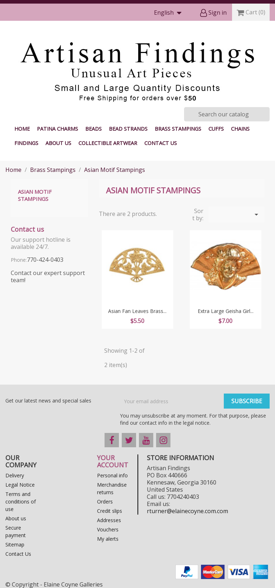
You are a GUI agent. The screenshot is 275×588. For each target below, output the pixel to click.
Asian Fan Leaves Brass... (137, 311)
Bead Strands (128, 128)
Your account (112, 461)
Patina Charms (57, 128)
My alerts (108, 538)
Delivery (14, 475)
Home (22, 128)
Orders (105, 501)
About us (58, 143)
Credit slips (109, 510)
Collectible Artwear (107, 143)
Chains (240, 128)
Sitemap (14, 544)
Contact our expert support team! (48, 276)
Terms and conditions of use (20, 501)
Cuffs (216, 128)
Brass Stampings (178, 128)
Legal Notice (20, 484)
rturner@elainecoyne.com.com (187, 511)
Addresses (109, 520)
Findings (26, 143)
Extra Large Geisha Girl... (226, 311)
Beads (93, 128)
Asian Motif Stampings (35, 195)
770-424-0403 (45, 260)
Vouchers (108, 529)
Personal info (112, 475)
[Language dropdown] (169, 13)
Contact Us (160, 143)
